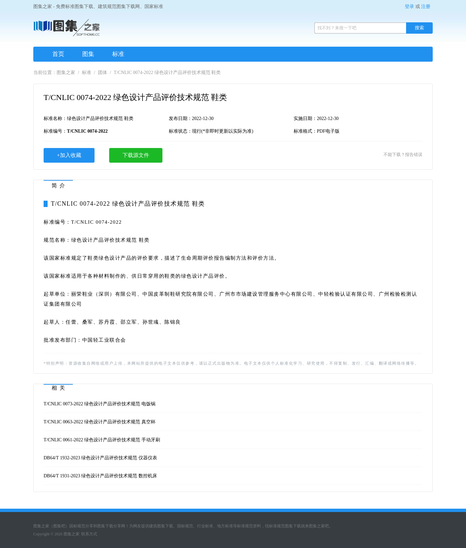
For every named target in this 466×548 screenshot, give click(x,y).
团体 (102, 72)
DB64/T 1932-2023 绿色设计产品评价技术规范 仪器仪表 (100, 457)
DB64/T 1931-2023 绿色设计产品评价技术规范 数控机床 (100, 475)
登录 (409, 6)
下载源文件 (135, 155)
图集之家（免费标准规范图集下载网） (66, 30)
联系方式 (89, 534)
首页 (58, 54)
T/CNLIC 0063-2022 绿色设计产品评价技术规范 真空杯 (99, 421)
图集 (88, 54)
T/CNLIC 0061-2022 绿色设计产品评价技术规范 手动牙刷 (102, 439)
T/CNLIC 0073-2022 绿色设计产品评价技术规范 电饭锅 (99, 403)
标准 (118, 54)
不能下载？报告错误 (402, 154)
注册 (425, 6)
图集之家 (66, 72)
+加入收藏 (69, 155)
